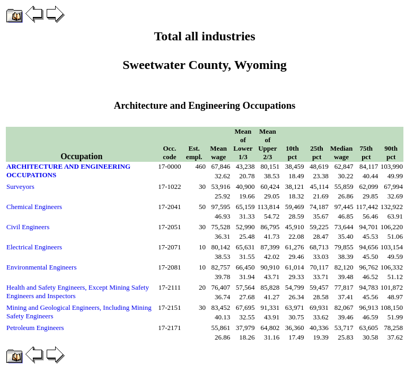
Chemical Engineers (34, 207)
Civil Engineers (27, 227)
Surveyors (20, 186)
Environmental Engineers (41, 267)
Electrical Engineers (34, 247)
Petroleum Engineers (35, 328)
